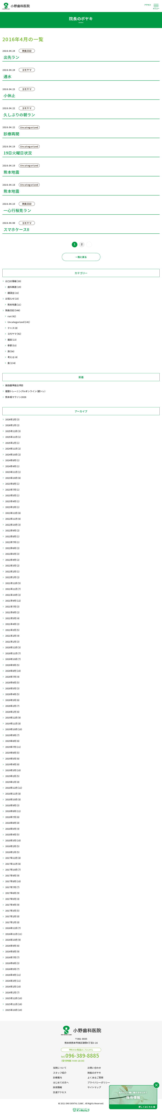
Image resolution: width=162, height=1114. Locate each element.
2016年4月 (13, 975)
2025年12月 (13, 431)
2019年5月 (12, 759)
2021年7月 (12, 607)
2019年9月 (12, 735)
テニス (13, 328)
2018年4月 (12, 835)
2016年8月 (12, 951)
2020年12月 (13, 647)
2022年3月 (12, 566)
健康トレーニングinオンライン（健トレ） (25, 391)
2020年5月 (12, 688)
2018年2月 (12, 846)
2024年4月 (12, 466)
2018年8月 (13, 811)
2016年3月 (13, 981)
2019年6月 (12, 753)
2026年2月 (12, 419)
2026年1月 (12, 425)
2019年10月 (13, 729)
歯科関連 (14, 287)
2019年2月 (12, 776)
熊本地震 (14, 305)
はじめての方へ (61, 1082)
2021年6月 (12, 612)
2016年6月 (12, 963)
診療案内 (57, 1077)
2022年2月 (12, 571)
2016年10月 (13, 940)
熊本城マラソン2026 (15, 397)
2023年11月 (13, 472)
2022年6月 (12, 548)
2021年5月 (12, 618)
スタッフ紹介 (59, 1072)
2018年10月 (13, 799)
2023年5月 (12, 495)
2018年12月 (13, 788)
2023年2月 (12, 507)
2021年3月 (12, 630)
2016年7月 (12, 957)
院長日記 (12, 310)
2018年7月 (12, 817)
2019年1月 (12, 782)
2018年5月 (12, 829)
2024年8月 (12, 460)
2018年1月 (12, 852)
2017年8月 (13, 881)
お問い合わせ (94, 1067)
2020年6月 (12, 683)
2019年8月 (12, 741)
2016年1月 (12, 992)
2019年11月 (13, 724)
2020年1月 (12, 712)
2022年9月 (12, 530)
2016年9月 (12, 946)
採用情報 (57, 1087)
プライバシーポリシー (99, 1082)
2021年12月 (13, 583)
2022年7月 (12, 542)
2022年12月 (13, 513)
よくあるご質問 (95, 1077)
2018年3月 (13, 840)
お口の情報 (13, 281)
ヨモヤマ (14, 334)
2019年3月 (13, 770)
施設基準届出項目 (14, 385)
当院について (59, 1067)
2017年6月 (12, 893)
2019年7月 (13, 747)
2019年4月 (12, 764)
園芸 (12, 340)
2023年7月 (12, 490)
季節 (12, 345)
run (12, 316)
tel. (80, 1055)
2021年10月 (13, 595)
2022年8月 (12, 536)
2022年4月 (12, 560)
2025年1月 (12, 443)
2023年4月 (12, 501)
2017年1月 (12, 922)
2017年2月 (12, 916)
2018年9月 (12, 805)
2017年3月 (12, 911)
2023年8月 (12, 484)
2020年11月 (13, 653)
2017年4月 (12, 905)
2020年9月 (12, 665)
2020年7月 (12, 677)
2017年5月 (12, 899)
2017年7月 (12, 887)
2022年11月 (13, 519)
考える (13, 357)
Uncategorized (19, 322)
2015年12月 (13, 998)
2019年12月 (13, 718)
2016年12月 (13, 928)
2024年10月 (13, 455)
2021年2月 (12, 636)
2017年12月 (13, 858)
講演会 (13, 293)
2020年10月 (13, 659)
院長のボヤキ (94, 1072)
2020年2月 (12, 706)
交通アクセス (59, 1092)
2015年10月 (13, 1010)
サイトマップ (94, 1087)
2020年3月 (12, 700)
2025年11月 (13, 437)
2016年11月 (13, 934)
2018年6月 (12, 823)
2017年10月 (13, 870)
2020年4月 (12, 694)
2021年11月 (13, 589)
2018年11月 (13, 794)
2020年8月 (13, 671)
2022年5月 (12, 554)
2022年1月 (12, 577)
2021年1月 (12, 642)
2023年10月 (13, 478)
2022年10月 (13, 525)
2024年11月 (13, 449)
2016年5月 (12, 969)
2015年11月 (13, 1004)
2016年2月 (13, 987)
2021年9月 (13, 601)
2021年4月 (12, 624)
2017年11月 (13, 864)
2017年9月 (12, 876)
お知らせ (12, 299)
